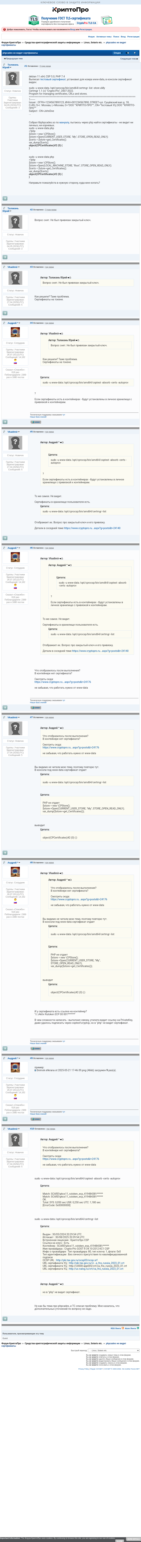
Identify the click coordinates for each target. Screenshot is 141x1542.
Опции (117, 53)
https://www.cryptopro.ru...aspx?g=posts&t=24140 (92, 528)
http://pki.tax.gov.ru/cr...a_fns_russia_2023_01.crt (96, 1263)
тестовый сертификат (53, 79)
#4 (31, 323)
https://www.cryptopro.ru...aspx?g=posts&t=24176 (63, 682)
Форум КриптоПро (11, 42)
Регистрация (86, 29)
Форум (91, 37)
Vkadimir (13, 267)
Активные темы (103, 37)
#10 (32, 1128)
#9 (31, 1058)
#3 (31, 266)
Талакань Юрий (11, 66)
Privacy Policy (84, 1369)
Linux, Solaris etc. (93, 42)
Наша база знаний (38, 417)
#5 (31, 431)
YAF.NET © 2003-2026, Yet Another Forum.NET (122, 1369)
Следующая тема (128, 59)
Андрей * (13, 323)
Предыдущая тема (14, 59)
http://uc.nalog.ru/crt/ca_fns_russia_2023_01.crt (96, 1268)
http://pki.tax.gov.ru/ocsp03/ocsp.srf (77, 1260)
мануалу (64, 122)
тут (63, 415)
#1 (25, 66)
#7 (31, 717)
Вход (72, 29)
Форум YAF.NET (96, 1369)
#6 (31, 547)
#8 (31, 862)
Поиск (116, 37)
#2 (31, 209)
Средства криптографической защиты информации (52, 42)
